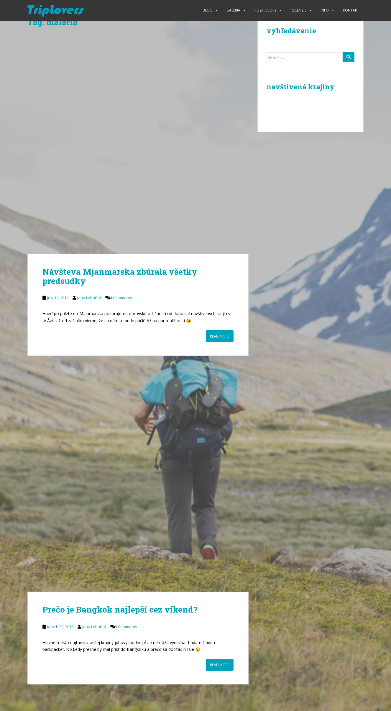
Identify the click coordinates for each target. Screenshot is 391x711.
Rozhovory (265, 10)
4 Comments (121, 297)
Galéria (233, 10)
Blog (207, 10)
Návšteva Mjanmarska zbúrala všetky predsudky (119, 276)
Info (325, 10)
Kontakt (351, 10)
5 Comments (126, 626)
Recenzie (298, 10)
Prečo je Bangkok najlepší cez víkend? (119, 609)
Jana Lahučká (89, 297)
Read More (219, 336)
